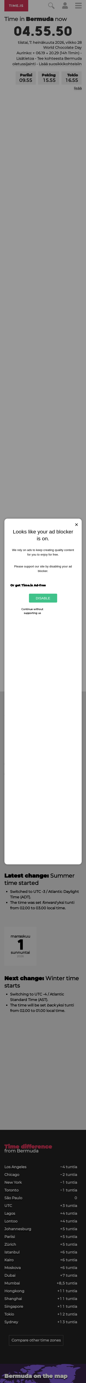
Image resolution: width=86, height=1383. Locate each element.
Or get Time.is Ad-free (28, 585)
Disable (43, 598)
